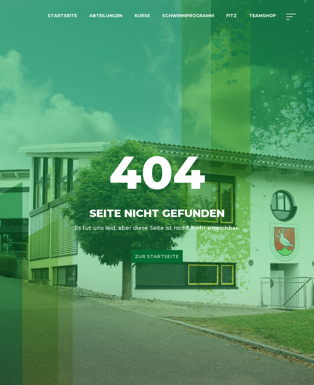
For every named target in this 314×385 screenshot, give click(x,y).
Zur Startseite (157, 256)
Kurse (142, 15)
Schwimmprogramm (188, 15)
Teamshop (262, 15)
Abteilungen (105, 15)
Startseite (62, 15)
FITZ (231, 15)
